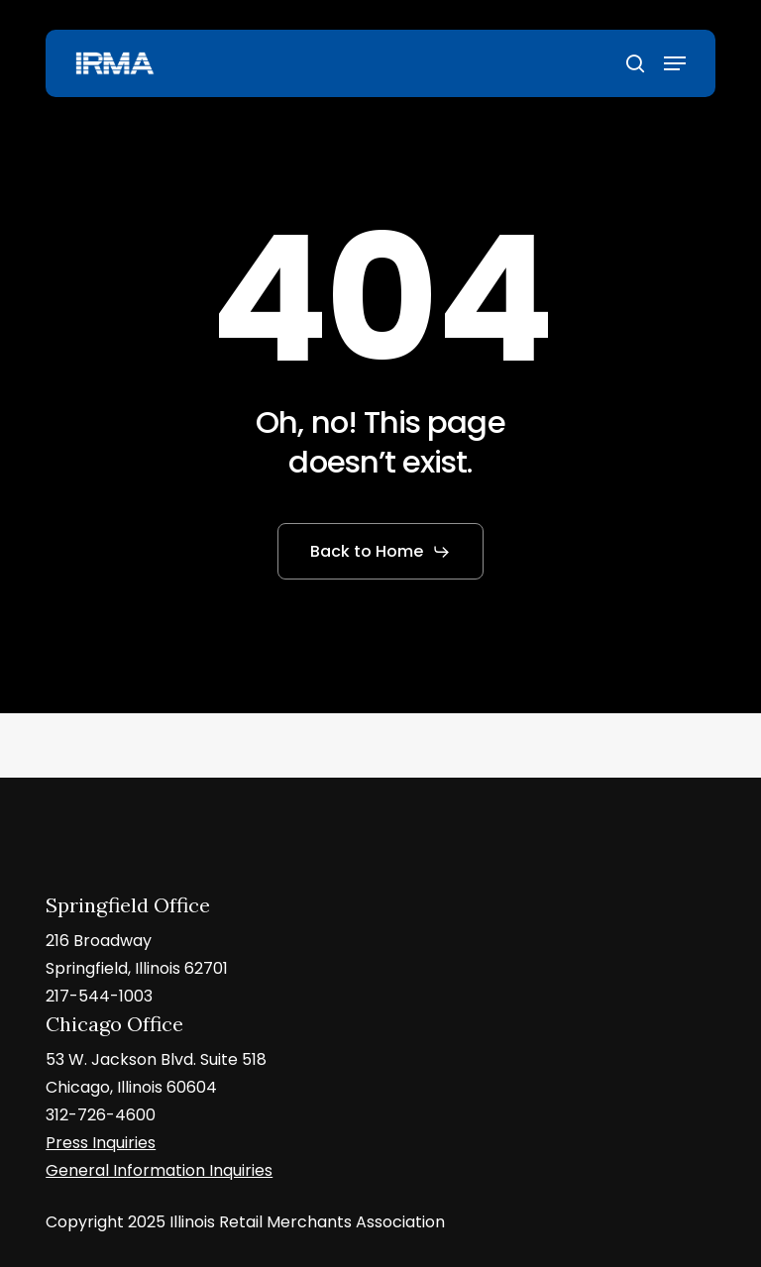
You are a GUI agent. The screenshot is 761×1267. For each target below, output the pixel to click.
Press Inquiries (101, 1142)
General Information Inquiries (159, 1170)
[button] (675, 63)
